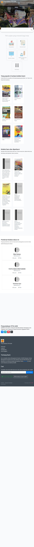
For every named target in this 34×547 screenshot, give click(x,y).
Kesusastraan (11, 43)
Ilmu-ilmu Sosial (22, 43)
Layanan (3, 348)
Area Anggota (4, 351)
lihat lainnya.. (17, 66)
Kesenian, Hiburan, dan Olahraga (22, 55)
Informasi (3, 346)
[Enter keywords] (13, 372)
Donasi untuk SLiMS (7, 376)
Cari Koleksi (29, 372)
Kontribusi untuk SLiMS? (20, 376)
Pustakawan (3, 349)
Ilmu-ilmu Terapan (11, 55)
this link (25, 361)
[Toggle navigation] (3, 5)
